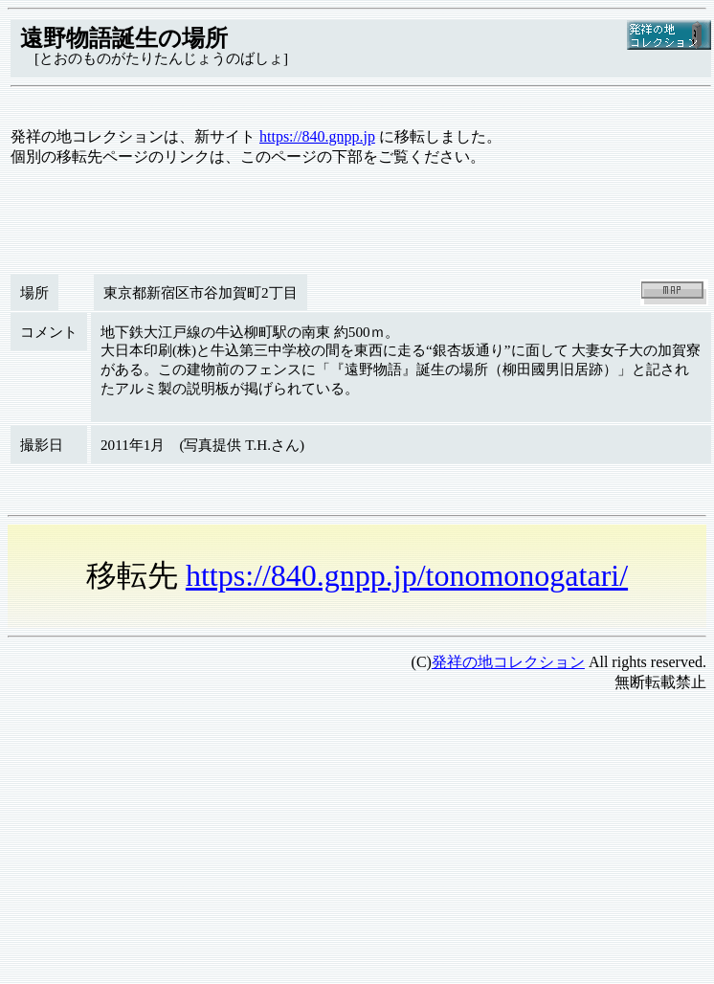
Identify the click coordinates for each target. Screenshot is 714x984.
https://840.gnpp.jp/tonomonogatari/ (407, 575)
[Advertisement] (294, 842)
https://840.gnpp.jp (317, 136)
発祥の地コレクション (508, 662)
